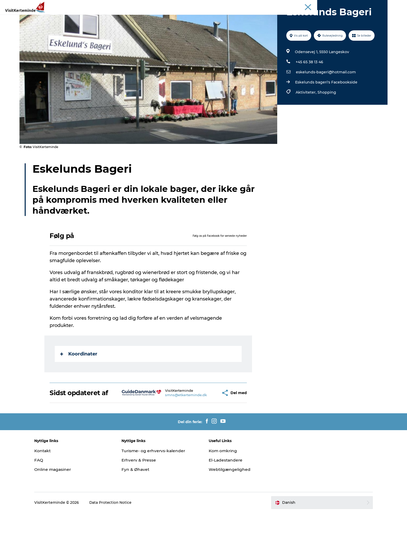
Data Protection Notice (119, 535)
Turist (322, 5)
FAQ (47, 492)
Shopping (326, 117)
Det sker (238, 16)
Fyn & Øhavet (140, 501)
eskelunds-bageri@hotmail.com (325, 96)
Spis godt (213, 16)
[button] (203, 421)
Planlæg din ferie (271, 16)
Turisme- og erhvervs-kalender (158, 482)
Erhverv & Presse (143, 492)
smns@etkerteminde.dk (171, 423)
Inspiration (340, 5)
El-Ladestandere (226, 492)
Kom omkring (223, 482)
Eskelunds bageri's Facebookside (326, 106)
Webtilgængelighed (230, 501)
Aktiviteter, (306, 117)
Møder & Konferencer (370, 5)
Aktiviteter (161, 16)
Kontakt (51, 482)
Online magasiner (61, 501)
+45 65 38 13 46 (309, 86)
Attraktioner (131, 16)
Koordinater (79, 378)
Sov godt (187, 16)
